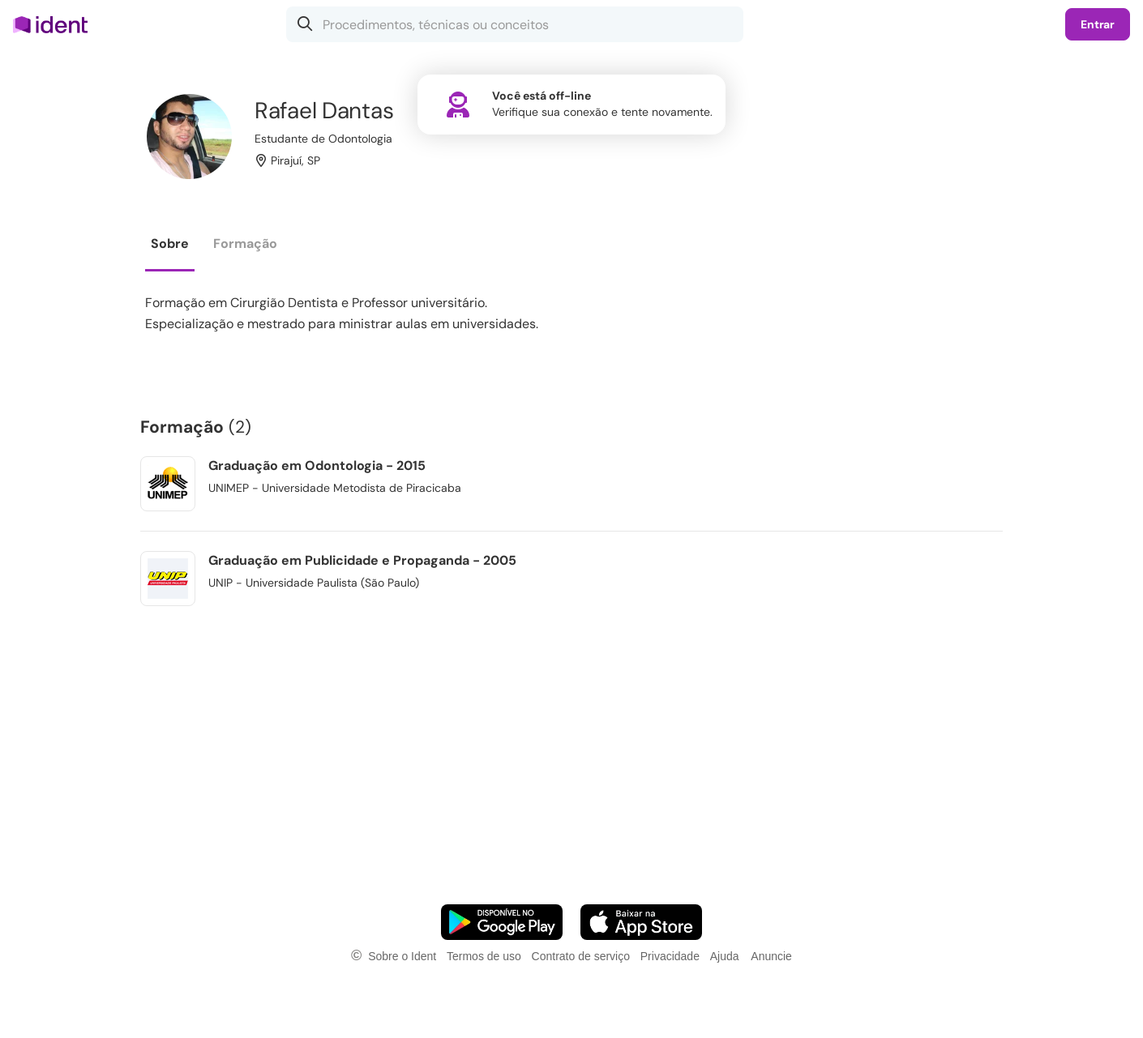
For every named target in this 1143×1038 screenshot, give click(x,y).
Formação (245, 243)
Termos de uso (484, 956)
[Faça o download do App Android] (502, 922)
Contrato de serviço (581, 956)
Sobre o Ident (402, 956)
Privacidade (670, 956)
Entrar (1098, 24)
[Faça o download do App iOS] (641, 922)
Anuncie (771, 956)
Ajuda (724, 956)
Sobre (170, 243)
